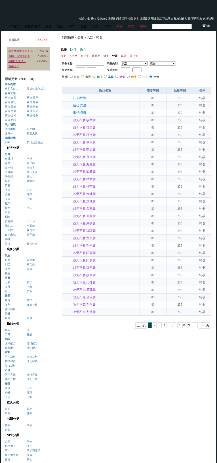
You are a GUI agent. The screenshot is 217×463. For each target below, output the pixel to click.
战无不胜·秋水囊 (84, 135)
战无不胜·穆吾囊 (84, 267)
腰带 (7, 286)
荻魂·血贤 (10, 97)
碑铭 (93, 18)
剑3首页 (13, 26)
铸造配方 (10, 347)
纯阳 (29, 194)
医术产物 (10, 374)
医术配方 (10, 343)
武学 (131, 26)
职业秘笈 (156, 18)
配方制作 (179, 18)
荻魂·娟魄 (10, 106)
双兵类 (31, 264)
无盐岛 (9, 225)
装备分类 (13, 249)
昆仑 (7, 181)
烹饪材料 (32, 356)
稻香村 (9, 158)
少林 (7, 194)
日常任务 (32, 243)
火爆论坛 (208, 18)
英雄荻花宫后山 (36, 88)
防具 (73, 49)
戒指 (29, 300)
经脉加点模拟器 (106, 18)
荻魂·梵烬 (10, 111)
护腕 (29, 291)
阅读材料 (10, 365)
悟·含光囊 (79, 105)
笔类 (7, 269)
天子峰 (31, 234)
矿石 (7, 408)
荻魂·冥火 (32, 111)
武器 (90, 37)
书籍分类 (13, 419)
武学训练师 (33, 450)
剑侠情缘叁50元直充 (20, 51)
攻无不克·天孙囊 (84, 282)
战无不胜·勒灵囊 (84, 149)
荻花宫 (31, 230)
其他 (29, 459)
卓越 (111, 76)
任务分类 (13, 148)
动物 (29, 441)
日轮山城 (10, 234)
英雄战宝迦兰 (35, 142)
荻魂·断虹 (32, 106)
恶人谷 (31, 176)
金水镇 (9, 167)
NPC (72, 26)
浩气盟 (9, 176)
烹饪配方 (32, 343)
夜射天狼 (32, 133)
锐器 (7, 273)
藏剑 (7, 190)
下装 (29, 286)
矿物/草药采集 (193, 18)
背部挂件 (10, 309)
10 (194, 325)
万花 (29, 190)
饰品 (83, 49)
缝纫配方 (32, 347)
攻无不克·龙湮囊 (84, 312)
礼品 (29, 334)
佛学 (7, 425)
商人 (7, 450)
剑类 (7, 264)
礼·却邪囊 (79, 98)
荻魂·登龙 (32, 115)
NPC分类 (13, 435)
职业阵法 (167, 18)
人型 (7, 441)
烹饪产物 (32, 374)
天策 (7, 199)
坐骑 (7, 318)
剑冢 (7, 142)
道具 (96, 26)
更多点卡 (13, 66)
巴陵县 (31, 167)
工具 (7, 334)
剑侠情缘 (68, 37)
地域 (143, 26)
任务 (84, 26)
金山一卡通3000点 (19, 56)
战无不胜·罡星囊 (84, 238)
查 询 (199, 76)
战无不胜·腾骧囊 (84, 223)
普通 (88, 76)
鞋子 (7, 291)
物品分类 (13, 323)
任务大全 (84, 18)
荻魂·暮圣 (32, 97)
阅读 (119, 18)
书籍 (107, 26)
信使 (7, 459)
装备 (48, 26)
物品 (60, 26)
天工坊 (31, 221)
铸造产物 (10, 379)
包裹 (29, 318)
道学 (29, 425)
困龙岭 (9, 133)
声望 (119, 26)
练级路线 (145, 18)
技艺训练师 (11, 455)
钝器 (29, 269)
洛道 (29, 158)
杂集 (7, 429)
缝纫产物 (32, 379)
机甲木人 (10, 446)
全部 (156, 76)
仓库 (29, 455)
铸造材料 (10, 361)
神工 (145, 76)
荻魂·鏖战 (32, 102)
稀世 (134, 76)
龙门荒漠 (32, 172)
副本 (136, 18)
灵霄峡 (9, 221)
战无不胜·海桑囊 (84, 164)
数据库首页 (32, 26)
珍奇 (123, 76)
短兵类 (85, 55)
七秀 (29, 199)
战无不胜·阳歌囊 (84, 253)
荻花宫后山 (11, 88)
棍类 (7, 260)
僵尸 (29, 446)
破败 (77, 76)
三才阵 (9, 230)
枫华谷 (31, 163)
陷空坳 (31, 129)
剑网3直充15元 (17, 61)
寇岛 (7, 163)
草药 (29, 408)
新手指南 (127, 18)
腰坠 (7, 304)
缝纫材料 (32, 361)
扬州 (7, 207)
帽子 (29, 282)
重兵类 (134, 55)
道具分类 (13, 402)
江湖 (7, 388)
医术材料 (10, 356)
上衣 (7, 282)
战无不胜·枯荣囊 (84, 179)
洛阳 (29, 207)
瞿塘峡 (31, 181)
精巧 (100, 76)
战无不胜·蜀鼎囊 (84, 208)
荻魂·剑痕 (10, 120)
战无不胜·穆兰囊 (84, 120)
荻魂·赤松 (10, 115)
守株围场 (10, 129)
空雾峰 (31, 225)
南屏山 (9, 172)
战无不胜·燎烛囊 (84, 194)
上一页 (141, 325)
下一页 (204, 325)
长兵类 (31, 260)
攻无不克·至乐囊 (84, 297)
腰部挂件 (32, 304)
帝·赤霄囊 (79, 112)
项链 (7, 300)
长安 (7, 212)
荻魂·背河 (10, 102)
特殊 (7, 313)
